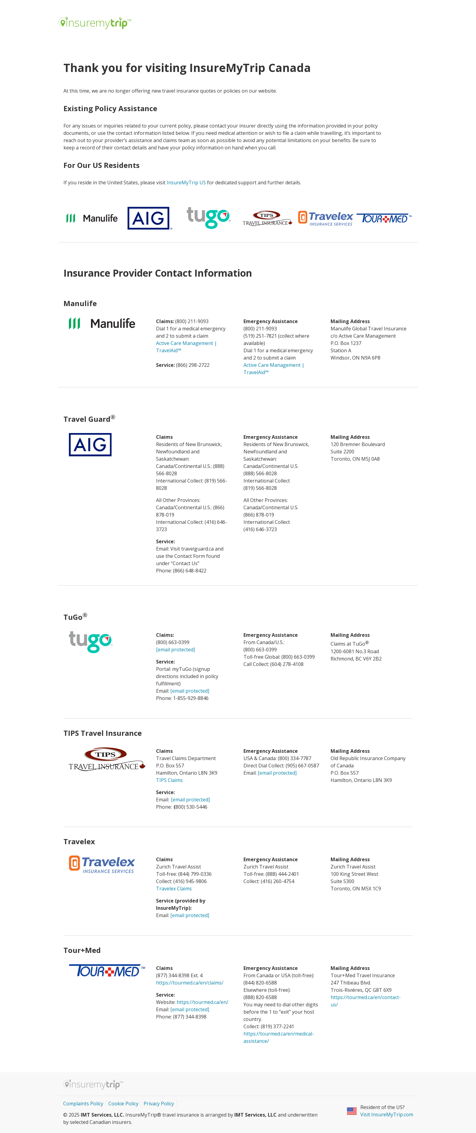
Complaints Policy (83, 1103)
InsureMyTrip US (186, 182)
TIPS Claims (169, 780)
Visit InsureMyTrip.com (386, 1114)
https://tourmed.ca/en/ (203, 1002)
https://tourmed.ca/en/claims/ (189, 982)
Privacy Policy (159, 1103)
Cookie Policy (123, 1103)
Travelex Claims (174, 888)
